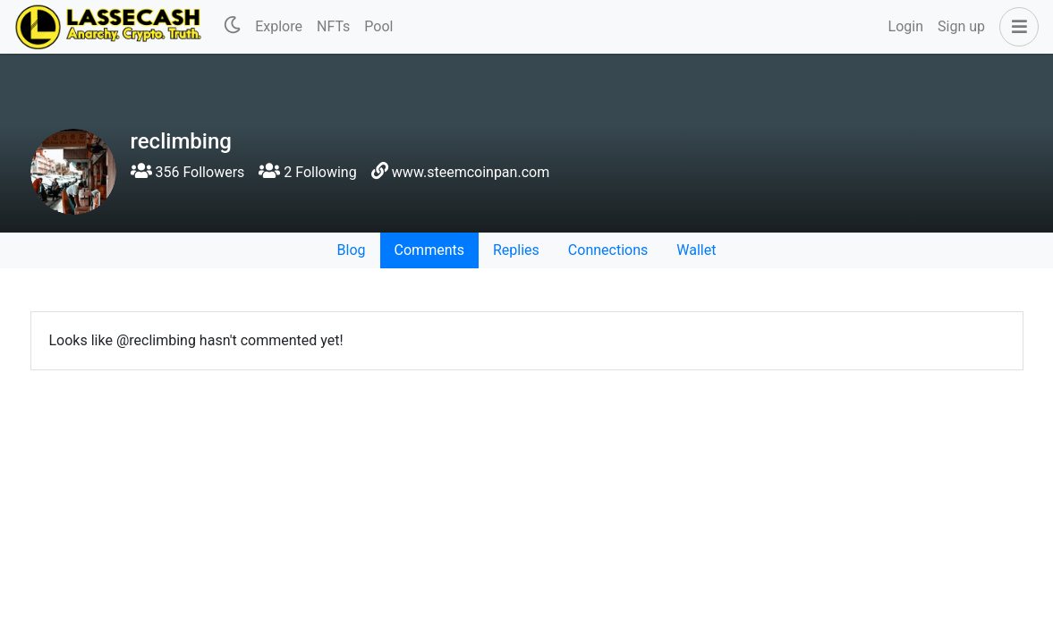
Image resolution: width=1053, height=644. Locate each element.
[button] (1015, 27)
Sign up (961, 26)
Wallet (696, 250)
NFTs (333, 26)
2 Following (307, 172)
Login (905, 26)
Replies (516, 250)
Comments (429, 250)
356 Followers (188, 172)
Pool (378, 26)
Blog (351, 250)
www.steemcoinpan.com (470, 172)
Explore (278, 26)
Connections (608, 250)
